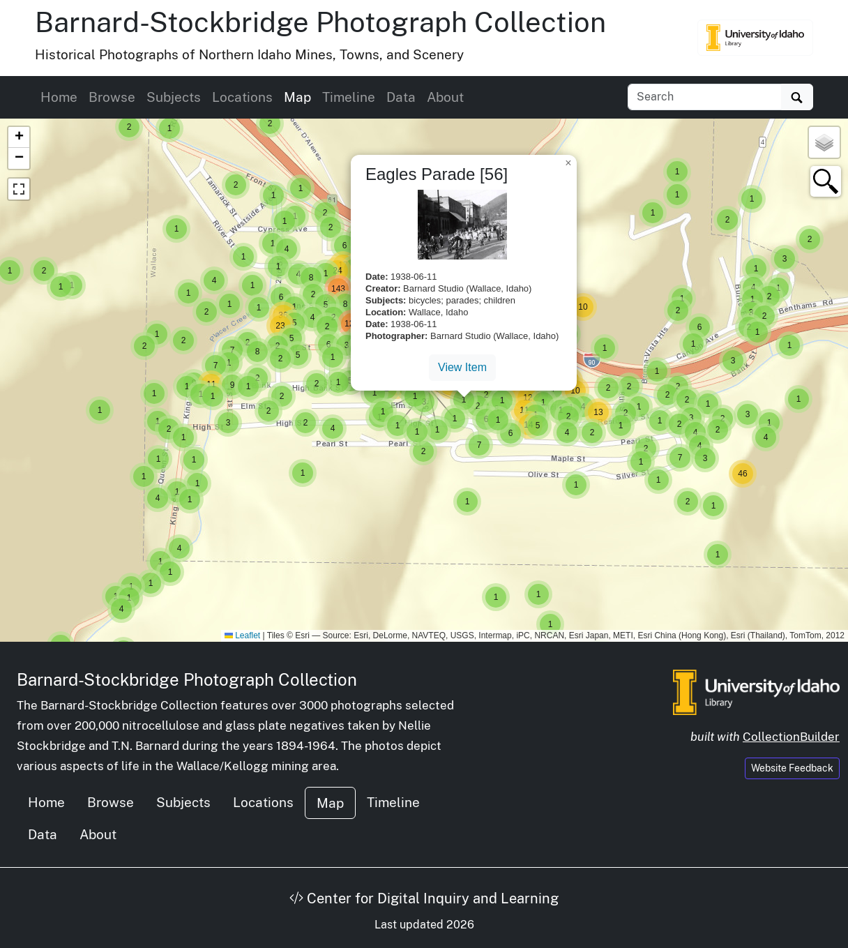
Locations (242, 97)
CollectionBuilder (791, 737)
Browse (112, 97)
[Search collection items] (705, 97)
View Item (462, 367)
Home (58, 97)
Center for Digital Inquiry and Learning (424, 898)
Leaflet (242, 635)
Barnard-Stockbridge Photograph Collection (320, 22)
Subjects (173, 97)
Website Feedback (792, 768)
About (445, 97)
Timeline (348, 97)
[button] (100, 410)
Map (297, 97)
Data (401, 97)
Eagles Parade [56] (436, 174)
